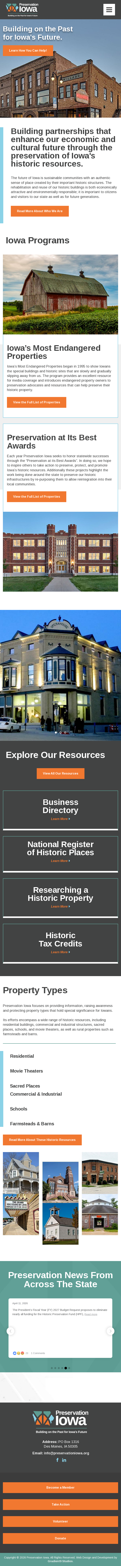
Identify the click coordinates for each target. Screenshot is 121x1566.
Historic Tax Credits (60, 939)
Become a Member (60, 1487)
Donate (60, 1538)
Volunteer (60, 1521)
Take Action (61, 1504)
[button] (110, 1331)
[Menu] (109, 9)
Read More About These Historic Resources (42, 1139)
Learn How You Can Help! (28, 50)
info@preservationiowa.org (66, 1453)
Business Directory (60, 806)
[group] (67, 1328)
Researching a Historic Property (60, 894)
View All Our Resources (60, 773)
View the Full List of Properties (36, 402)
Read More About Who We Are (40, 211)
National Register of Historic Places (60, 848)
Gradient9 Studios (60, 1561)
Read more (97, 1314)
